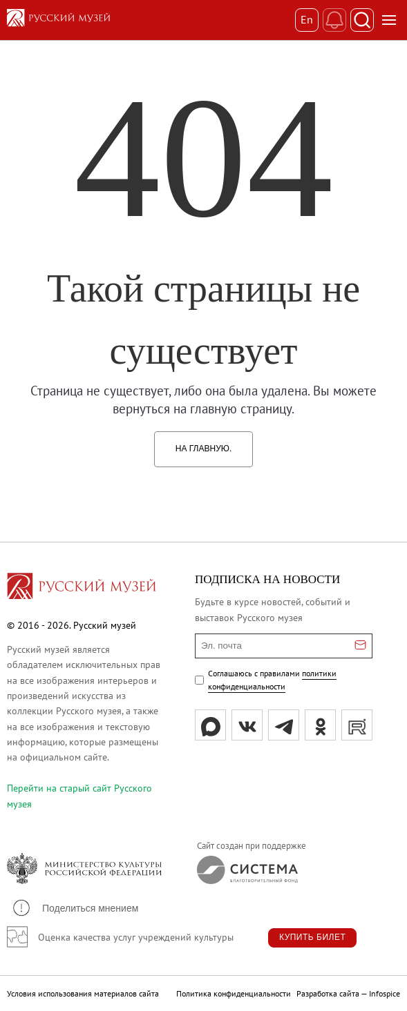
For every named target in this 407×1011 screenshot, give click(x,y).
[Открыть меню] (389, 20)
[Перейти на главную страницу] (81, 588)
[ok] (320, 724)
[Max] (210, 724)
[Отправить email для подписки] (360, 646)
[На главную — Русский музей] (151, 20)
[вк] (247, 724)
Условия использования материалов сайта (83, 993)
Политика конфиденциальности (233, 993)
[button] (74, 907)
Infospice (384, 993)
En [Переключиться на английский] (307, 19)
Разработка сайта (327, 993)
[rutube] (356, 724)
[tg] (283, 724)
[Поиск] (362, 20)
